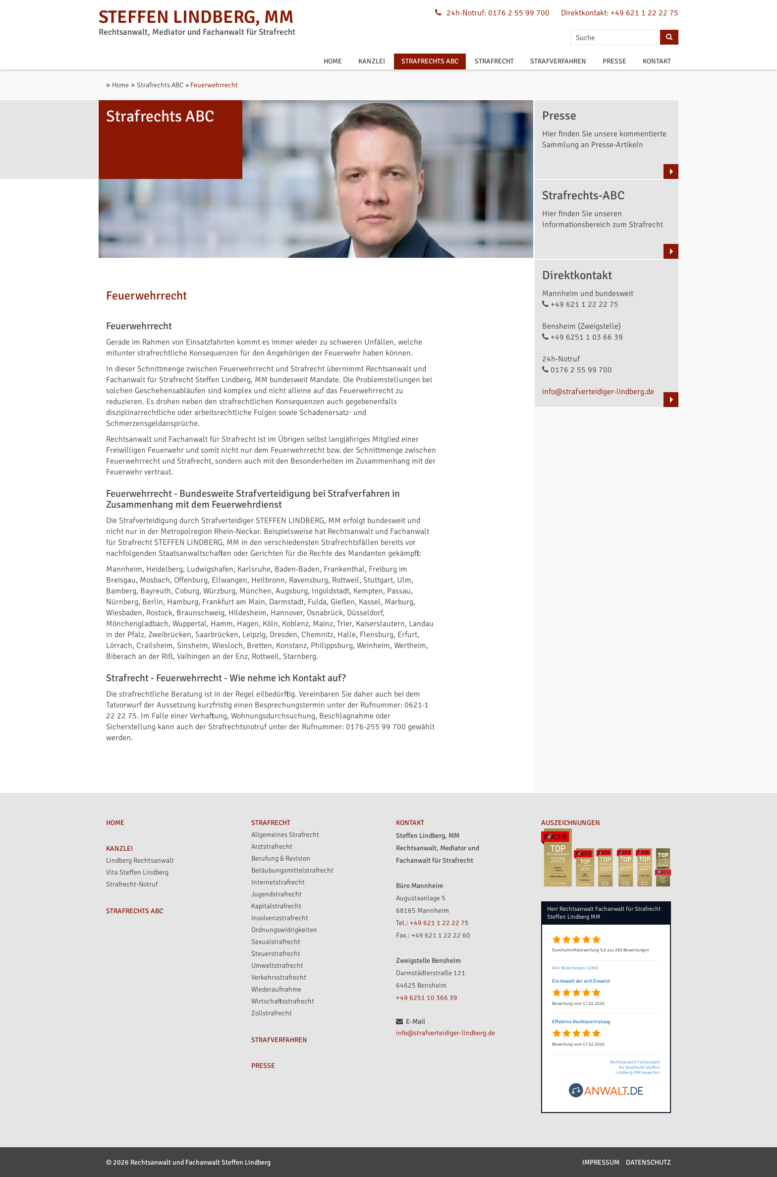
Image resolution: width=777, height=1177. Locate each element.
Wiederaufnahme (276, 989)
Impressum (600, 1162)
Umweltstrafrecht (277, 965)
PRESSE (614, 61)
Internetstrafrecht (278, 882)
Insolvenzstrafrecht (279, 918)
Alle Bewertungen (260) (575, 968)
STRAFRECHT (494, 61)
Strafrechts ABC (160, 85)
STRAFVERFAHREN (558, 61)
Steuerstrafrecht (275, 953)
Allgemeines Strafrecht (285, 834)
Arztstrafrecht (271, 846)
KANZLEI (371, 61)
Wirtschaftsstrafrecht (282, 1001)
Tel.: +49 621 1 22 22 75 (432, 923)
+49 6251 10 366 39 (426, 998)
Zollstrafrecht (271, 1013)
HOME (333, 61)
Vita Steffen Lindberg (137, 872)
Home (120, 85)
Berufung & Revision (280, 858)
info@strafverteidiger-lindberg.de (598, 392)
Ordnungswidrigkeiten (284, 930)
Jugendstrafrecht (276, 894)
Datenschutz (648, 1162)
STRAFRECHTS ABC (429, 61)
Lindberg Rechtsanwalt (140, 860)
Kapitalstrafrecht (276, 906)
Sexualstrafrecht (275, 942)
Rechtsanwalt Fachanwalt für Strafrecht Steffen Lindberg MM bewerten (635, 1067)
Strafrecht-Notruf (132, 884)
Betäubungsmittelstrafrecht (292, 870)
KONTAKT (657, 61)
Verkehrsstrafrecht (278, 977)
